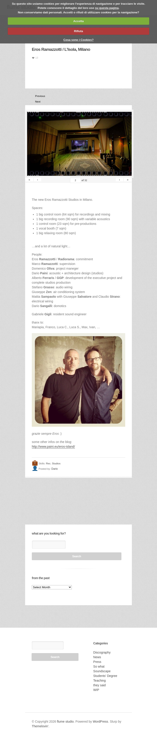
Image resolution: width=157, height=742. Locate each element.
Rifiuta (78, 31)
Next (37, 101)
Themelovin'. (40, 726)
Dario (54, 468)
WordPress (100, 721)
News (97, 657)
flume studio (65, 721)
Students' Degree (105, 676)
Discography (102, 652)
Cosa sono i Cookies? (78, 39)
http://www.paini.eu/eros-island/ (53, 446)
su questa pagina (107, 8)
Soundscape (102, 671)
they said (99, 685)
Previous (37, 96)
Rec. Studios (53, 463)
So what (99, 666)
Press (97, 662)
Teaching (99, 680)
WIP (96, 690)
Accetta (78, 21)
